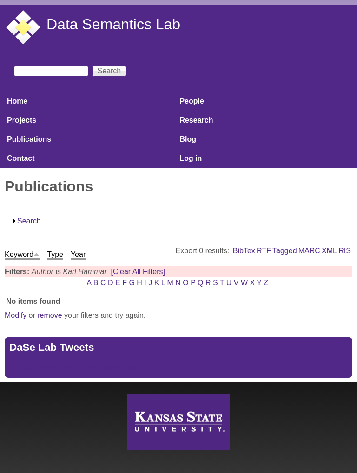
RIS (344, 251)
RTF (264, 251)
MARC (309, 251)
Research (196, 120)
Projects (21, 120)
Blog (187, 139)
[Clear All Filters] (138, 272)
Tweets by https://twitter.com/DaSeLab (72, 367)
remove (49, 315)
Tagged (284, 251)
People (191, 101)
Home (17, 101)
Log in (190, 158)
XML (329, 251)
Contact (21, 158)
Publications (29, 139)
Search (29, 221)
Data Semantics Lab (113, 24)
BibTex (244, 251)
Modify (15, 315)
